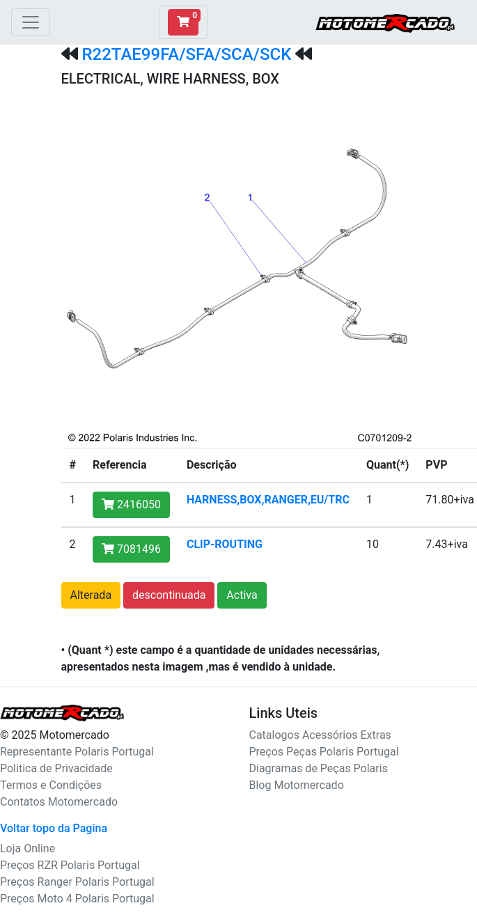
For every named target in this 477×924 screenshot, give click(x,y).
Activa (241, 595)
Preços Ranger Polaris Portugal (77, 881)
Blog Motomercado (296, 785)
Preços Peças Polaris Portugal (324, 751)
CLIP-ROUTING (225, 544)
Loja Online (27, 848)
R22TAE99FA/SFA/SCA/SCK (186, 54)
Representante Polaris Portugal (77, 751)
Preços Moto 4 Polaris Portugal (77, 898)
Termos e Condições (51, 785)
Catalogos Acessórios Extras (320, 735)
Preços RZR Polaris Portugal (70, 865)
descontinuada (168, 595)
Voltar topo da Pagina (53, 828)
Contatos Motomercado (59, 801)
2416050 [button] (131, 504)
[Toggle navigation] (30, 22)
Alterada (91, 595)
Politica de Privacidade (56, 768)
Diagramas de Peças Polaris (318, 768)
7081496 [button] (131, 549)
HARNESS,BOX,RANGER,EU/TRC (268, 499)
